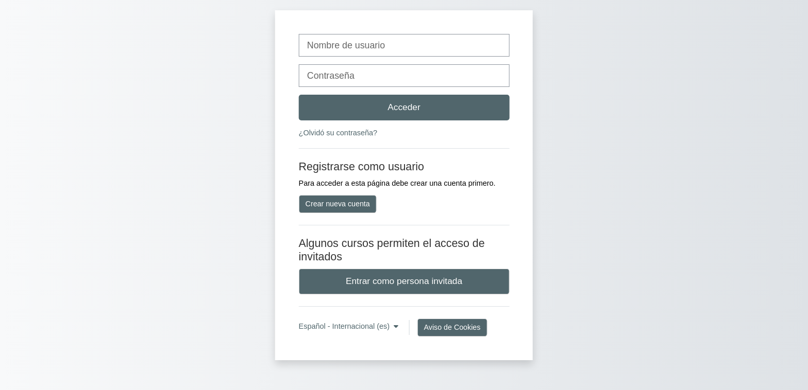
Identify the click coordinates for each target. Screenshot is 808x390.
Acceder (404, 107)
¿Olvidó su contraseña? (338, 133)
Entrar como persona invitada (404, 281)
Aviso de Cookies (452, 327)
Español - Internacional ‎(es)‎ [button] (345, 326)
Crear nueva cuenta (338, 204)
